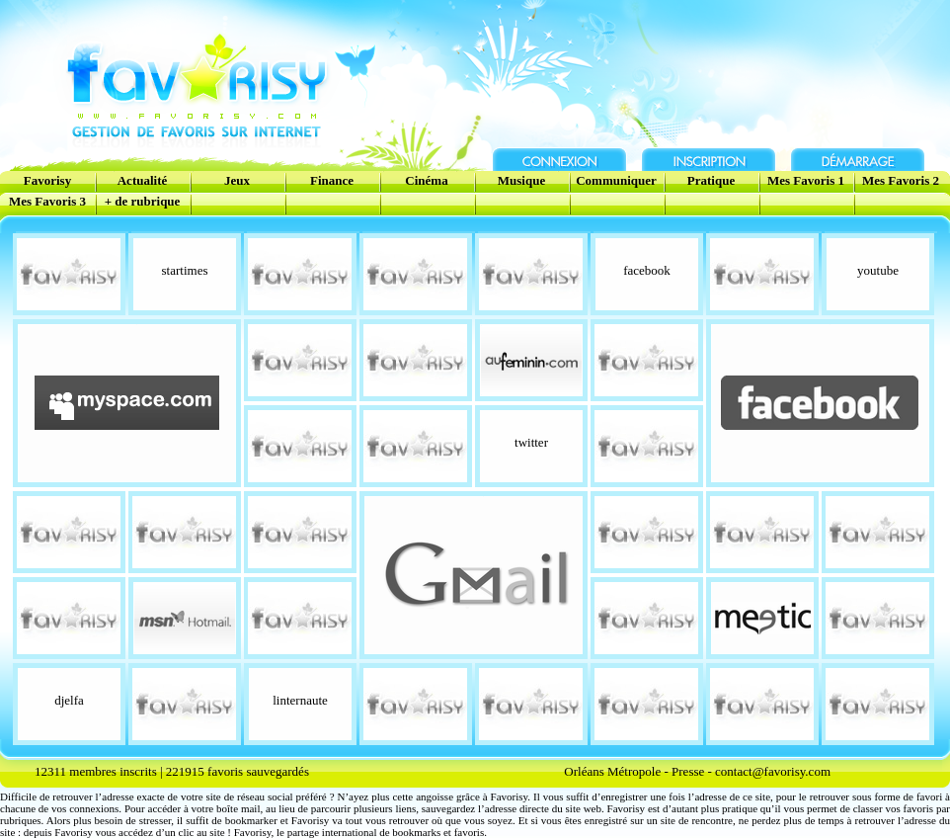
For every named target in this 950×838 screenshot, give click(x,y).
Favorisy (47, 180)
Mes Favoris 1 (805, 180)
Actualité (143, 180)
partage (303, 832)
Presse (688, 771)
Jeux (237, 180)
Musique (521, 180)
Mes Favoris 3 (47, 201)
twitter (531, 442)
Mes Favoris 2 (900, 180)
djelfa (69, 700)
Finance (332, 180)
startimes (185, 270)
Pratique (711, 180)
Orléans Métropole (612, 771)
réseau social (265, 796)
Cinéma (426, 180)
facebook (647, 270)
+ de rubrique (143, 201)
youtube (878, 270)
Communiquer (616, 180)
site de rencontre (697, 820)
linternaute (300, 700)
